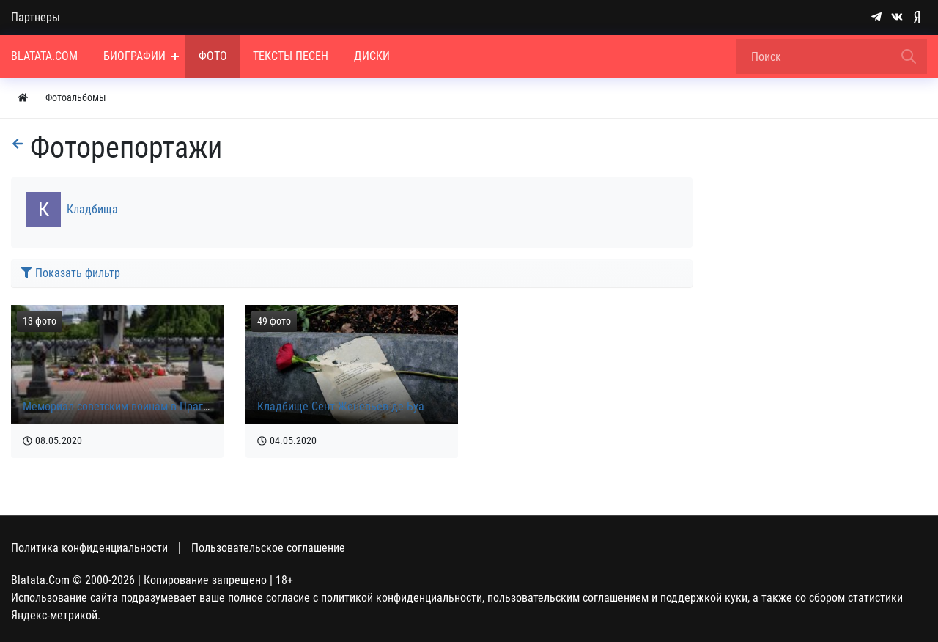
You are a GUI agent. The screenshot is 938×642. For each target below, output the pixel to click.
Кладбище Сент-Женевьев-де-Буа (340, 406)
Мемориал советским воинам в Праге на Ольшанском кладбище (183, 406)
